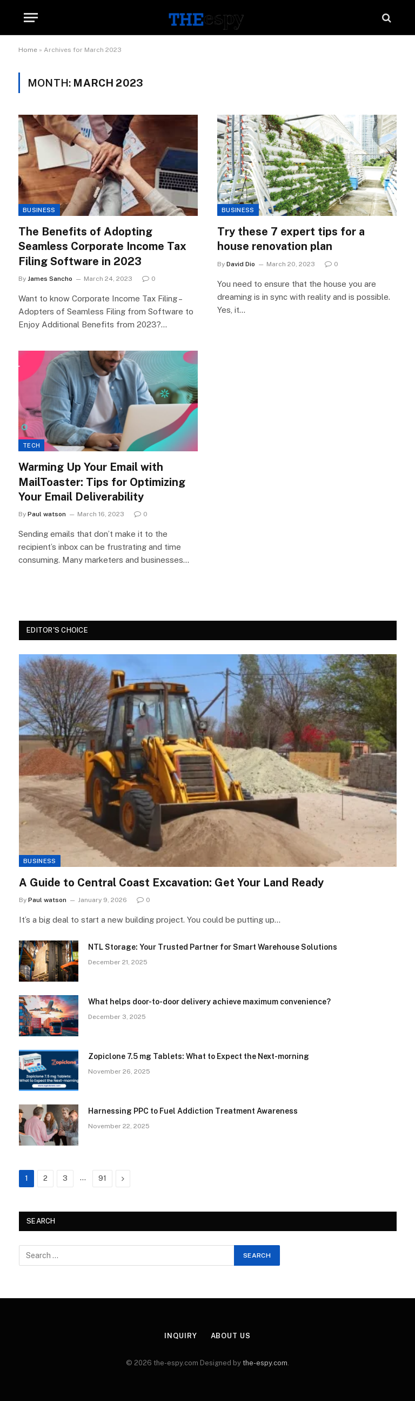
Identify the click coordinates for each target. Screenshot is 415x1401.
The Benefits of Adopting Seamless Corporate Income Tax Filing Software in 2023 (102, 246)
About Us (231, 1336)
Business (39, 210)
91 (102, 1178)
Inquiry (180, 1336)
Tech (31, 445)
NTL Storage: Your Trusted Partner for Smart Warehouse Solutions (212, 947)
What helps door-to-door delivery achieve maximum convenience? (209, 1001)
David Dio (240, 264)
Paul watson (47, 514)
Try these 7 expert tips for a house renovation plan (291, 239)
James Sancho (50, 278)
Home (27, 50)
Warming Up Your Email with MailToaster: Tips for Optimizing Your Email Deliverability (101, 482)
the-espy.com (265, 1363)
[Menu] (31, 17)
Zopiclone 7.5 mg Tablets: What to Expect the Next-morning (198, 1056)
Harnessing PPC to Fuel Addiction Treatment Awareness (193, 1111)
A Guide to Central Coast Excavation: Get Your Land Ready (171, 882)
